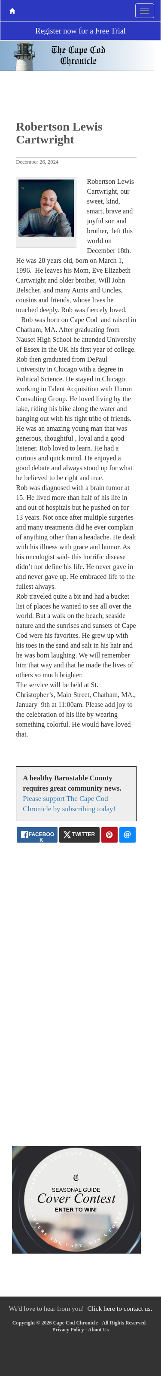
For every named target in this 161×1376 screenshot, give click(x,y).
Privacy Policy (68, 1330)
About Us (98, 1330)
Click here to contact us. (119, 1308)
